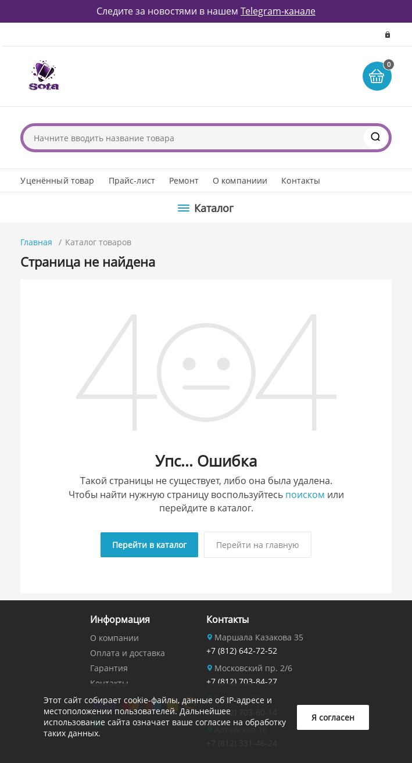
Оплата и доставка (127, 652)
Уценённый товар (57, 180)
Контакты (300, 180)
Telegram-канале (278, 11)
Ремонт (184, 180)
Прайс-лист (132, 180)
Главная (36, 242)
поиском (305, 494)
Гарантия (109, 668)
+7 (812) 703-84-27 (241, 681)
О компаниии (240, 180)
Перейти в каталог (149, 544)
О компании (114, 637)
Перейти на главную (257, 544)
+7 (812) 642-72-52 (241, 650)
